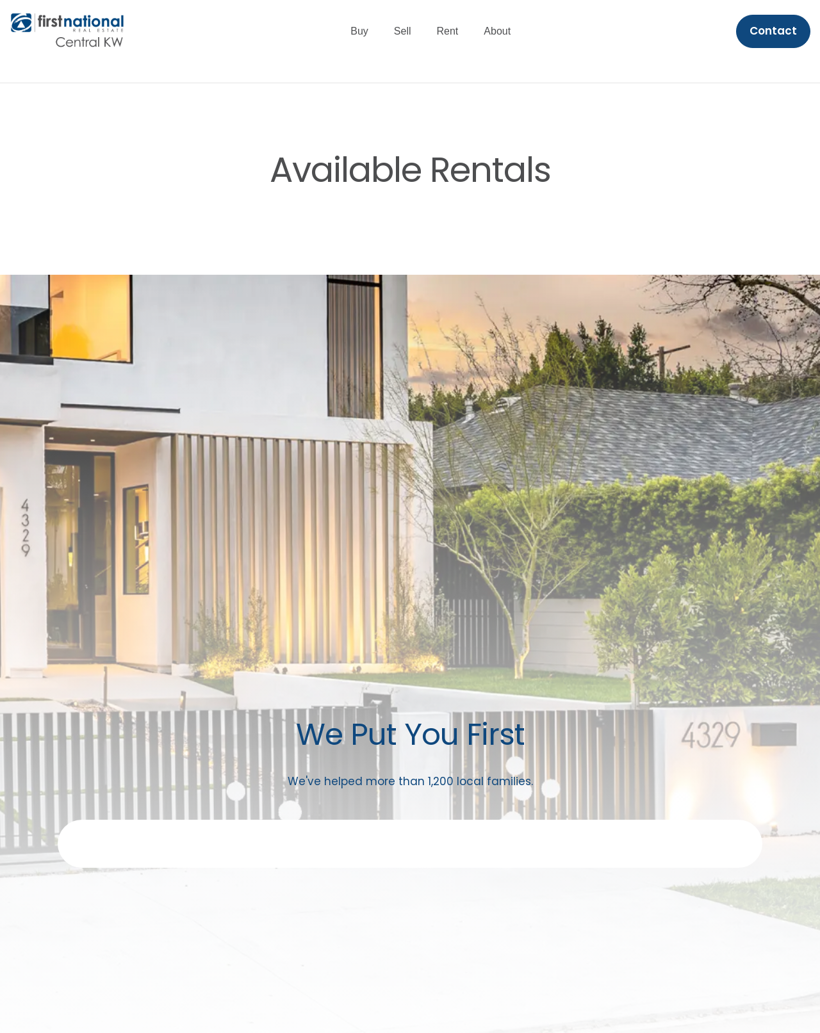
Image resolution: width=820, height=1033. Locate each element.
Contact (773, 30)
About (497, 31)
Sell (402, 31)
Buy (359, 31)
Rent (448, 31)
